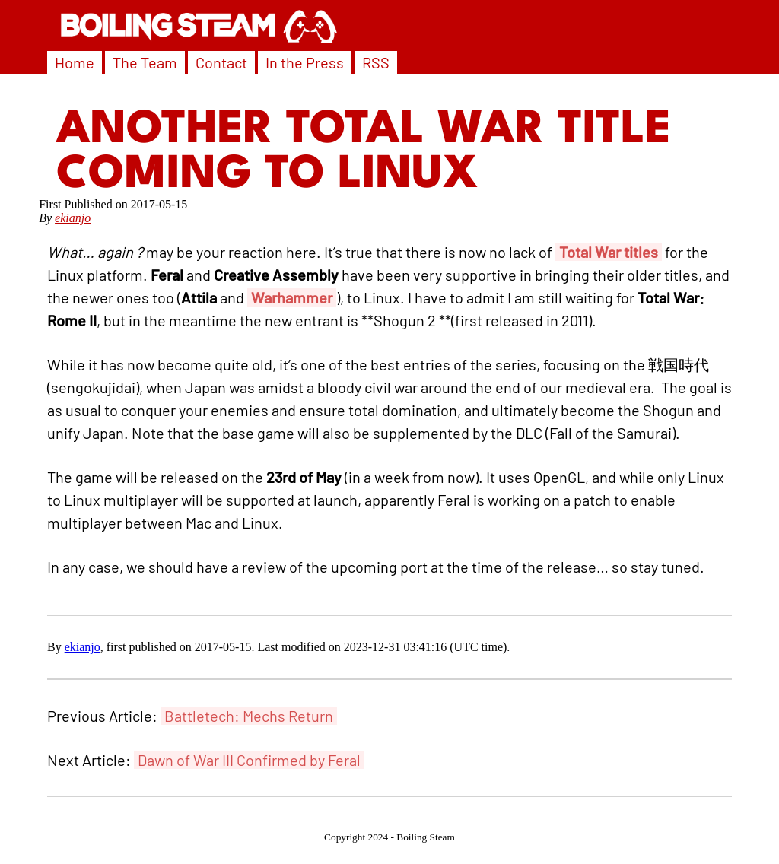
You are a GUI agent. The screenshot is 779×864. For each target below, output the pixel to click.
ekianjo (73, 217)
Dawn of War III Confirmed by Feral (249, 760)
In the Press (304, 62)
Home (74, 62)
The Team (145, 62)
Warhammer (291, 297)
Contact (221, 62)
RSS (376, 62)
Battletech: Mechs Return (248, 716)
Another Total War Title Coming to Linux (363, 153)
